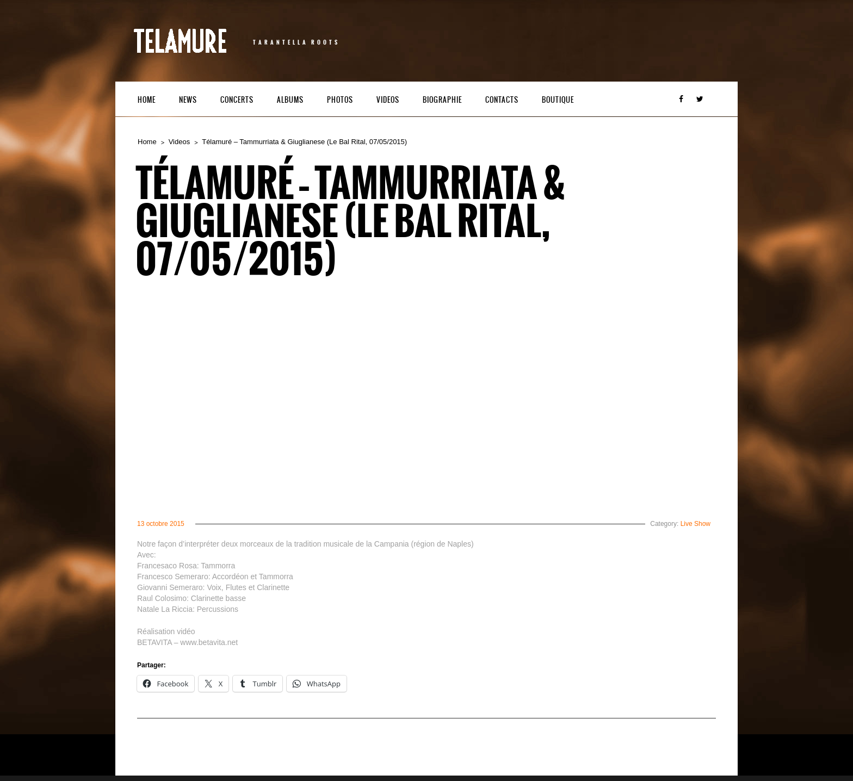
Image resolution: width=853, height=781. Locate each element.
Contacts (501, 100)
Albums (290, 100)
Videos (387, 100)
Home (147, 100)
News (188, 100)
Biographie (442, 100)
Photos (340, 100)
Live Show (695, 524)
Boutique (558, 100)
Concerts (237, 100)
